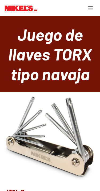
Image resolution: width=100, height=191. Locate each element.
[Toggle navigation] (90, 8)
